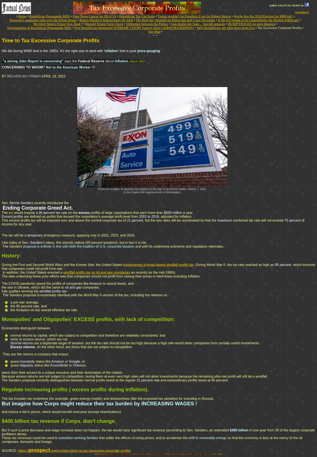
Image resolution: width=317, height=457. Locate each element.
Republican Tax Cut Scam (137, 16)
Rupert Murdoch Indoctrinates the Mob (106, 20)
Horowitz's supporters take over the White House (43, 20)
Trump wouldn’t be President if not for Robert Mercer (194, 16)
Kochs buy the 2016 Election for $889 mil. (263, 16)
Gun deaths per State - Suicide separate (198, 24)
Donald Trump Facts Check (104, 24)
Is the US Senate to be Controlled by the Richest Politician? (258, 20)
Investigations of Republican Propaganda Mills (39, 28)
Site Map (154, 32)
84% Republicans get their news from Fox (226, 28)
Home (22, 16)
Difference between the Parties (147, 24)
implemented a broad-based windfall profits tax (158, 265)
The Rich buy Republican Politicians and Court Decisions (175, 20)
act (11, 213)
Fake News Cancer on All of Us (94, 16)
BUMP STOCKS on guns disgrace (251, 24)
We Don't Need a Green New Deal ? (58, 24)
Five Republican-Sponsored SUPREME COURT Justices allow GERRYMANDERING (134, 28)
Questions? (302, 12)
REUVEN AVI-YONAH (24, 76)
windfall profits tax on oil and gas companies (96, 272)
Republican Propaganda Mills (49, 16)
